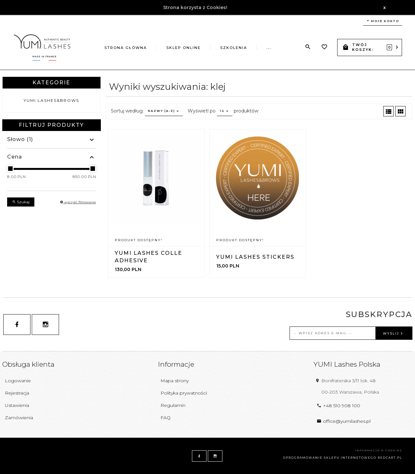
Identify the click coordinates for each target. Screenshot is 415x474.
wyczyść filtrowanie (78, 202)
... (269, 47)
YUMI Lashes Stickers (255, 257)
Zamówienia (19, 418)
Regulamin (172, 405)
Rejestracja (17, 393)
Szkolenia (233, 47)
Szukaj (21, 201)
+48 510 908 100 (338, 406)
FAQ (165, 418)
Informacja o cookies (378, 450)
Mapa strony (174, 381)
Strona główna (125, 47)
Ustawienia (17, 405)
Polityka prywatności (183, 393)
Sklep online (183, 47)
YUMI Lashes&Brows (51, 100)
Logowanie (18, 381)
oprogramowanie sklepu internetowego (329, 457)
